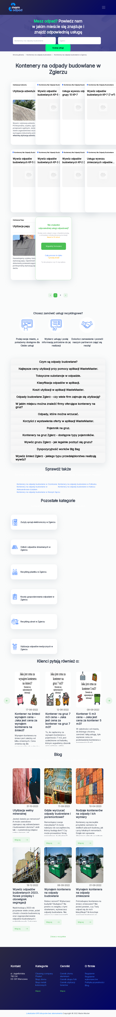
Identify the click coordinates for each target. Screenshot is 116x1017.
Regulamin (90, 973)
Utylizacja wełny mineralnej (23, 812)
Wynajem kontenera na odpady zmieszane (89, 893)
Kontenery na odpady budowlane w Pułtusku (77, 484)
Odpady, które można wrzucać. (58, 414)
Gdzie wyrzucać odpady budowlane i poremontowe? (57, 814)
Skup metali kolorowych (40, 983)
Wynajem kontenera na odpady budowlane (57, 893)
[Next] (65, 295)
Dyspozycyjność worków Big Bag (58, 449)
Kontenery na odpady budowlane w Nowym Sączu (38, 492)
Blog (87, 985)
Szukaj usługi (58, 48)
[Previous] (50, 295)
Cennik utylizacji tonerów (67, 983)
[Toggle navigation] (103, 7)
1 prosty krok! (53, 258)
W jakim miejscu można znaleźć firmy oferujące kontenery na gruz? (55, 405)
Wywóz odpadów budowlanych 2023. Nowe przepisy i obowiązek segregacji (25, 896)
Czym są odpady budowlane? (58, 361)
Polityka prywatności (94, 982)
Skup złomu (40, 979)
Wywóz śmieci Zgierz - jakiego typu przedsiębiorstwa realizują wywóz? (56, 458)
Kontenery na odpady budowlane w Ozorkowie (37, 484)
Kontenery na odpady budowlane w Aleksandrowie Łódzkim (32, 488)
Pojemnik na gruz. (58, 428)
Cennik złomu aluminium (66, 975)
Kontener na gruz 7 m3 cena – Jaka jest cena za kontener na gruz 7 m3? (57, 720)
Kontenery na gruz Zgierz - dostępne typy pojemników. (58, 435)
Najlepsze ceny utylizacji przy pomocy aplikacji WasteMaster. (58, 368)
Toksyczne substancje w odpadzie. (58, 375)
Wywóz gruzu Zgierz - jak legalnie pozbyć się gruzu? (58, 442)
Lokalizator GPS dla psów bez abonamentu (44, 1013)
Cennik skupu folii (68, 979)
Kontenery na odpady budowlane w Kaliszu (76, 487)
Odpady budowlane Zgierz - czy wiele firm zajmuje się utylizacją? (58, 396)
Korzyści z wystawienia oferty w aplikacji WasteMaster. (58, 421)
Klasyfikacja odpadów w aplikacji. (58, 382)
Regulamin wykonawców (91, 978)
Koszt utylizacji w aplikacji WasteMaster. (58, 389)
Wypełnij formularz (54, 246)
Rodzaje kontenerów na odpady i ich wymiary (89, 814)
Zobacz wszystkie (58, 936)
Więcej (21, 840)
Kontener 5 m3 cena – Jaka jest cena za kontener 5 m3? (88, 718)
